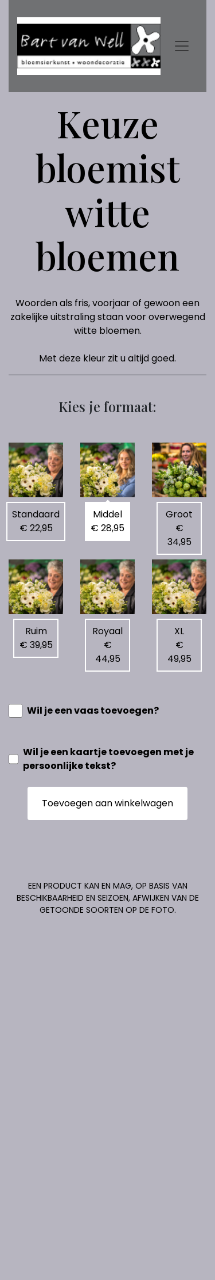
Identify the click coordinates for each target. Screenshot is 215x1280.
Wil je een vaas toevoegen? (93, 710)
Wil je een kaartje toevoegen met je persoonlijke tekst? (108, 758)
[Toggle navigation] (182, 46)
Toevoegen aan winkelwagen (107, 803)
